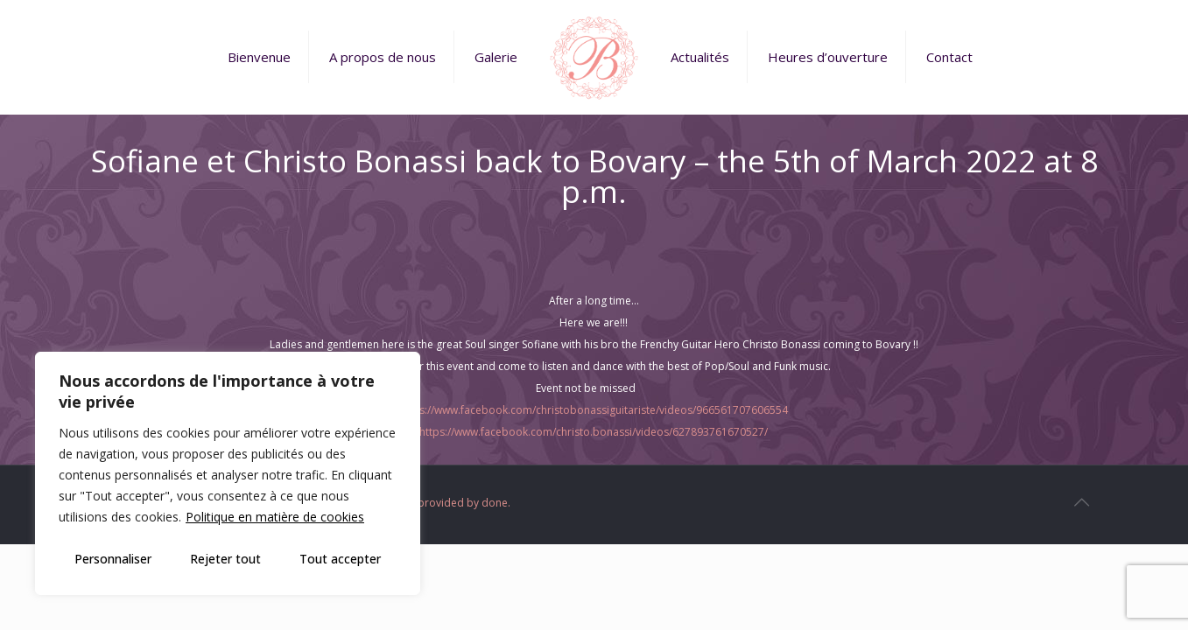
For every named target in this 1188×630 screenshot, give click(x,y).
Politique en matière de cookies (275, 516)
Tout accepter (340, 558)
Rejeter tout (225, 558)
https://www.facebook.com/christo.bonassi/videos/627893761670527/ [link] (593, 431)
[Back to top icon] (1082, 502)
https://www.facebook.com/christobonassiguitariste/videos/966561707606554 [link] (593, 409)
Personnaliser (112, 558)
